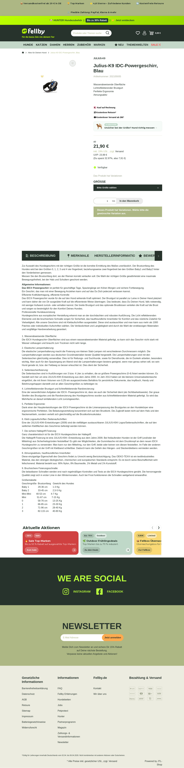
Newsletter (63, 742)
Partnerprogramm (67, 722)
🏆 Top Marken (75, 3)
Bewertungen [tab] (154, 256)
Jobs (60, 705)
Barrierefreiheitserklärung (35, 688)
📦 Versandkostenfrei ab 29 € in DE (40, 3)
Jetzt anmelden (112, 637)
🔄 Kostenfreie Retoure (150, 3)
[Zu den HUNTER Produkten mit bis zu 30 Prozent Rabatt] (92, 20)
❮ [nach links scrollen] (152, 527)
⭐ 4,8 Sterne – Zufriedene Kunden (110, 3)
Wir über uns (100, 694)
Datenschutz (28, 694)
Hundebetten (64, 700)
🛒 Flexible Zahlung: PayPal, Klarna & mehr (91, 12)
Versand (119, 151)
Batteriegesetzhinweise (34, 722)
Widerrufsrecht (29, 728)
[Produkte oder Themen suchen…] (87, 33)
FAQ (60, 688)
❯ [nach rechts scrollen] (159, 527)
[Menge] (102, 201)
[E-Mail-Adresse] (82, 637)
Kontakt (97, 688)
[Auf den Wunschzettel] (72, 63)
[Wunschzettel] (138, 33)
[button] (144, 33)
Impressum (27, 716)
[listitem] (50, 543)
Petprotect (63, 711)
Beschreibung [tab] (40, 256)
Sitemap (26, 711)
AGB (24, 700)
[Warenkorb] (155, 33)
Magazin (62, 728)
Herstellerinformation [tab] (116, 256)
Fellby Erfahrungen (67, 694)
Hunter (61, 716)
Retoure (26, 705)
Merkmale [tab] (78, 256)
